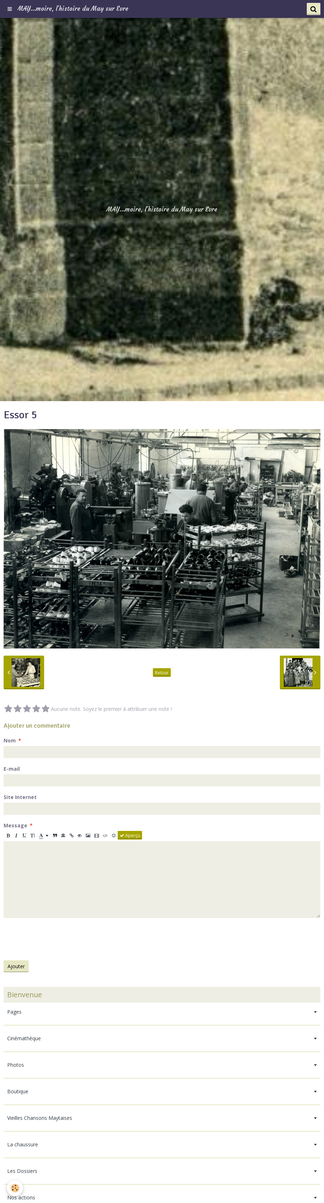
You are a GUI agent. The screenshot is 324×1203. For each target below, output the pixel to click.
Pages (14, 1011)
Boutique (17, 1091)
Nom (10, 740)
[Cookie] (15, 1188)
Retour (162, 672)
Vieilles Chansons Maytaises (39, 1117)
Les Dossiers (22, 1171)
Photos (15, 1064)
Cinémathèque (24, 1038)
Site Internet (20, 797)
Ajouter (16, 966)
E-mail (12, 768)
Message (15, 825)
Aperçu (130, 835)
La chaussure (22, 1144)
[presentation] (58, 939)
